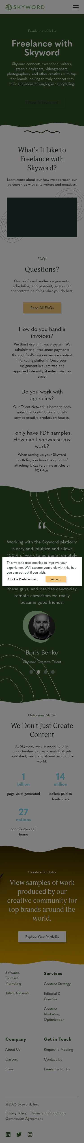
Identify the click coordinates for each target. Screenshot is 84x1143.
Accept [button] (55, 579)
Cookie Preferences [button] (22, 578)
